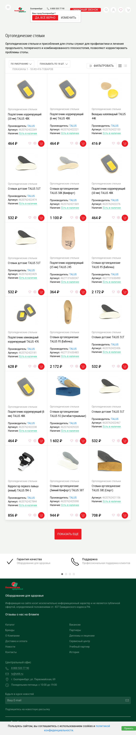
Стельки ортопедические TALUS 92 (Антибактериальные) (68, 390)
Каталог (10, 600)
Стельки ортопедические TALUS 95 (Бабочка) (106, 241)
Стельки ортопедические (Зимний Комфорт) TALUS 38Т (67, 464)
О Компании (12, 611)
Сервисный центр (79, 617)
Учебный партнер (79, 622)
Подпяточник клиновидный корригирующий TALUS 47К (23, 315)
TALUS (31, 102)
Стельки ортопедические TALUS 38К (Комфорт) (64, 167)
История (74, 628)
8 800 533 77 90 (57, 3)
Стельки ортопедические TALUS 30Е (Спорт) (106, 464)
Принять (128, 728)
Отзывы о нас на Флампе (22, 590)
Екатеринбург (36, 3)
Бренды (10, 606)
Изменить (68, 12)
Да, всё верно (45, 12)
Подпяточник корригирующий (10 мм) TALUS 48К (24, 92)
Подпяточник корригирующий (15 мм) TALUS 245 (66, 241)
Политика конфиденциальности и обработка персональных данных (37, 718)
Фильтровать (101, 42)
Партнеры (75, 606)
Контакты (11, 628)
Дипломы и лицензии (82, 611)
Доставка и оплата (16, 617)
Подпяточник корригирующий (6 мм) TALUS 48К (66, 92)
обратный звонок (85, 4)
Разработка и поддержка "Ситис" (98, 713)
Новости (10, 622)
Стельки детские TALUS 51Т (24, 165)
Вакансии (75, 600)
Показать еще (67, 510)
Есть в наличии (28, 109)
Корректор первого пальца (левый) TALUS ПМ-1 (23, 464)
